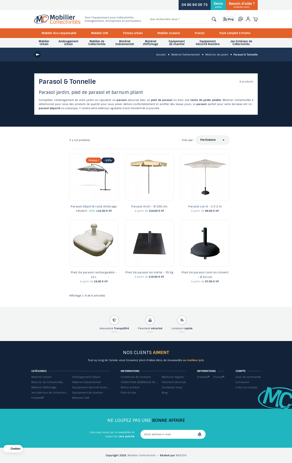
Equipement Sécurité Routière (91, 387)
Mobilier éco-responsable (59, 33)
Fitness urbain (133, 33)
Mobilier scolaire (169, 33)
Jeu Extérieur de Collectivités (50, 392)
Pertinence (208, 140)
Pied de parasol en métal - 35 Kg (149, 272)
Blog (165, 392)
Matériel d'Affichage (43, 387)
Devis (218, 4)
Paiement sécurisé (174, 382)
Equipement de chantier (87, 392)
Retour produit (130, 387)
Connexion (242, 382)
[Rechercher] (182, 19)
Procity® (218, 377)
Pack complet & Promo (235, 33)
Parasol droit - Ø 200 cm (149, 206)
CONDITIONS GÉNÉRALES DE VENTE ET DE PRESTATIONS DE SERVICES (139, 382)
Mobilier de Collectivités (47, 382)
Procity (199, 33)
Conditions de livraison (136, 377)
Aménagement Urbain (86, 377)
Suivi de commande (248, 377)
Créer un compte (246, 387)
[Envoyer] (201, 434)
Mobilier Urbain (41, 377)
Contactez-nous (172, 387)
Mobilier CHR (99, 33)
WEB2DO (181, 455)
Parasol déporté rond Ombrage (94, 206)
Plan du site (128, 392)
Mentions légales (173, 377)
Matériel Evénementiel (86, 382)
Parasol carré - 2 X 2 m (205, 206)
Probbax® (37, 397)
